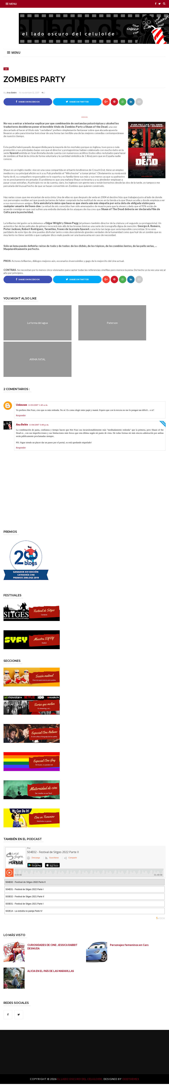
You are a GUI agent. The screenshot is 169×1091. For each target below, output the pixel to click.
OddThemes (130, 1078)
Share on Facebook (28, 101)
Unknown (21, 404)
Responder (21, 415)
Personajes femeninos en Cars (129, 945)
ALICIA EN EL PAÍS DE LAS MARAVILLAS (50, 971)
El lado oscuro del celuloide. (80, 1078)
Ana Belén (12, 92)
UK (6, 69)
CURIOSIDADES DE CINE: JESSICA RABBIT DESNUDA (52, 947)
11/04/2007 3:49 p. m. (39, 424)
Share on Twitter (77, 101)
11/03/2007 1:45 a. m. (38, 405)
